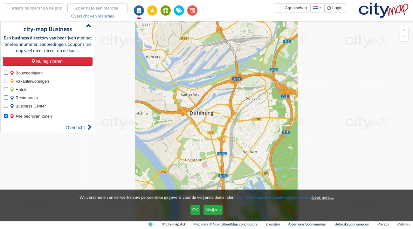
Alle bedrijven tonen (31, 116)
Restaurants (24, 97)
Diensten (273, 224)
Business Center (28, 106)
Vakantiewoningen (29, 81)
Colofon (403, 224)
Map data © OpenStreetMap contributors (225, 224)
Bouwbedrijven (26, 73)
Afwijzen (213, 209)
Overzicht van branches (92, 15)
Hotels (18, 89)
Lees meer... (323, 197)
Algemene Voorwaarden (307, 224)
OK (195, 209)
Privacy (383, 224)
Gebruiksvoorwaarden (351, 224)
